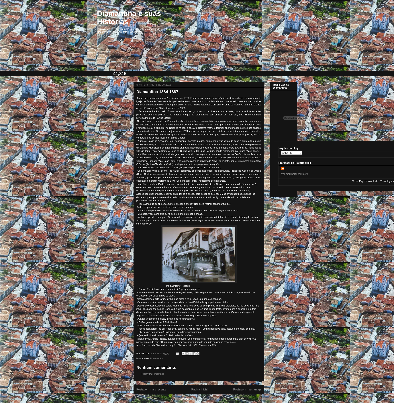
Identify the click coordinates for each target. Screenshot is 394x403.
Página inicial (199, 389)
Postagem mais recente (151, 389)
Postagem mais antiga (247, 389)
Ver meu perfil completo (294, 174)
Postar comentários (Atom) (203, 399)
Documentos (156, 358)
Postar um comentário (152, 373)
